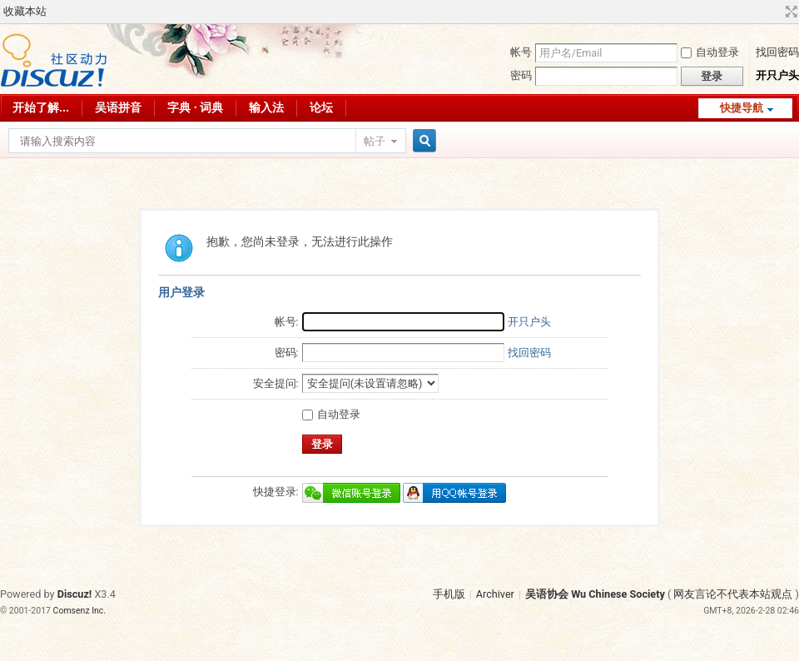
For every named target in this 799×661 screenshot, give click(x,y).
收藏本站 (25, 11)
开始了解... (40, 107)
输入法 (266, 107)
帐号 (521, 52)
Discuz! (74, 594)
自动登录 (710, 52)
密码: (287, 352)
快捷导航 (741, 108)
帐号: (287, 322)
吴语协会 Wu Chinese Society (595, 594)
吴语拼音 (118, 107)
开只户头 (777, 75)
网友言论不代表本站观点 (732, 594)
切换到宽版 (789, 11)
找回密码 (777, 52)
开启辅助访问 (776, 11)
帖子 (374, 141)
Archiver (495, 594)
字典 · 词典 (195, 107)
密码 (521, 75)
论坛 (321, 107)
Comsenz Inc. (80, 610)
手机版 (449, 594)
